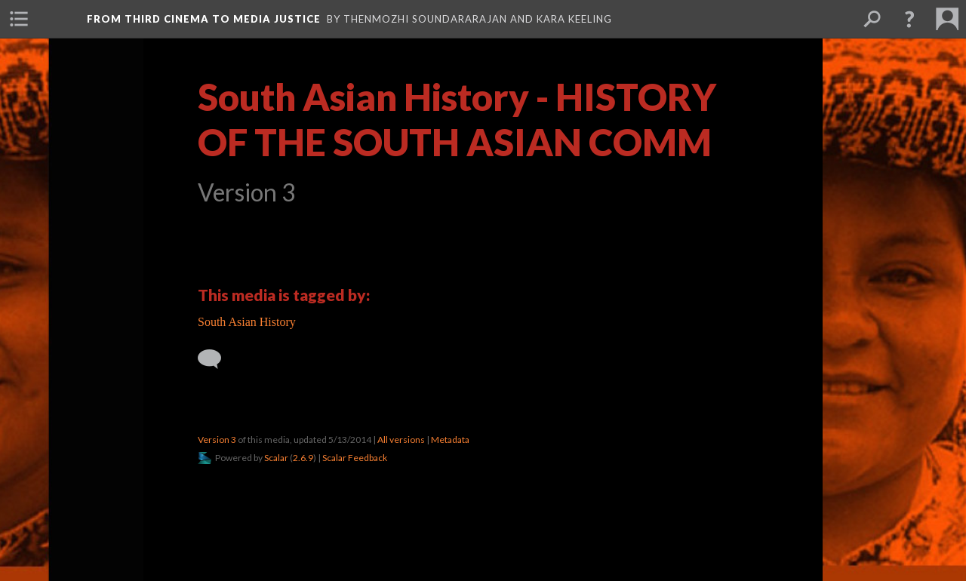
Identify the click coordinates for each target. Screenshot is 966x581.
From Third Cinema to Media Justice (204, 19)
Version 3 (217, 439)
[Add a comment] (216, 359)
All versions (401, 439)
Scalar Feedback (354, 457)
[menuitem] (19, 19)
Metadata (450, 439)
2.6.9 (303, 457)
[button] (909, 19)
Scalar (276, 457)
